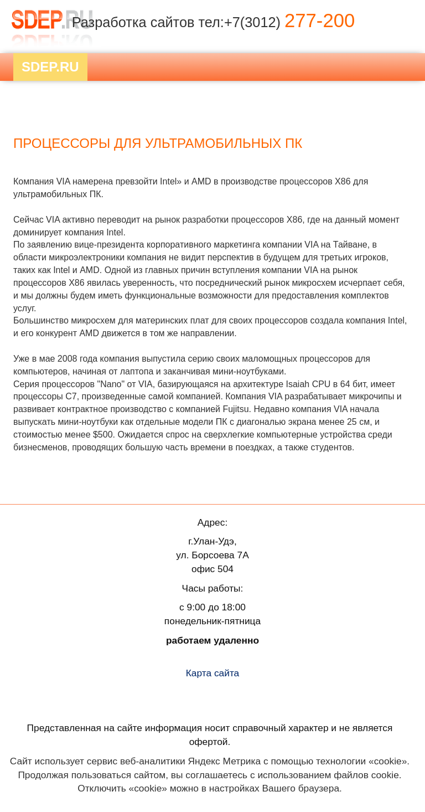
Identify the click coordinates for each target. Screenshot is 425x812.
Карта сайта (213, 673)
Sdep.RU (50, 66)
